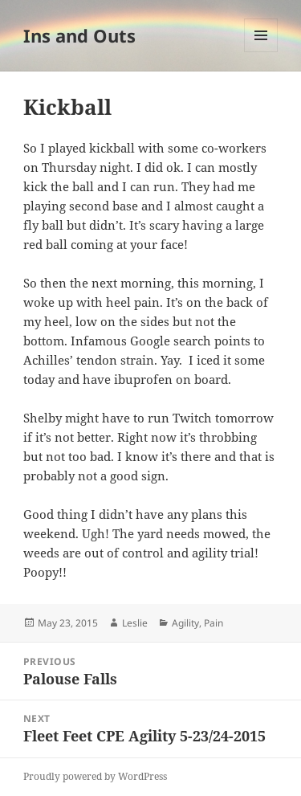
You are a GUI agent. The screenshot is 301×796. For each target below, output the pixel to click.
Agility (185, 623)
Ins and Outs (79, 35)
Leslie (135, 623)
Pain (213, 623)
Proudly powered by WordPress (95, 776)
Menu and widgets (261, 51)
